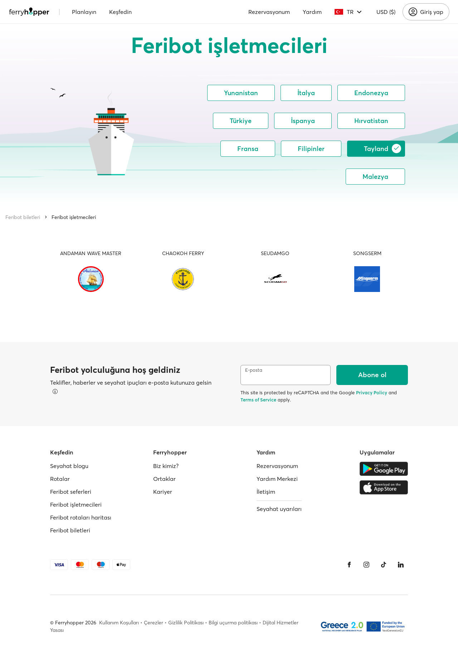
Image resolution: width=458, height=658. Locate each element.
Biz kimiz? (166, 465)
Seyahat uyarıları (279, 508)
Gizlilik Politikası (186, 622)
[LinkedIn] (401, 564)
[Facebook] (349, 564)
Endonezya (371, 93)
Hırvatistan (371, 121)
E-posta (253, 370)
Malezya (375, 176)
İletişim (266, 491)
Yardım (312, 11)
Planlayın (84, 11)
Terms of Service (258, 400)
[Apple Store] (384, 487)
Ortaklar (164, 478)
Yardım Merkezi (277, 478)
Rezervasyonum (269, 11)
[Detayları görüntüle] (55, 391)
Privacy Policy (371, 392)
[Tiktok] (383, 564)
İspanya (303, 121)
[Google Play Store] (384, 469)
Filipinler (311, 149)
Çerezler (153, 622)
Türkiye (241, 121)
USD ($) (385, 11)
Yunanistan (241, 93)
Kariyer (162, 491)
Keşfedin (120, 11)
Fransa (247, 149)
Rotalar (60, 478)
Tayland (382, 148)
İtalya (306, 93)
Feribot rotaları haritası (80, 517)
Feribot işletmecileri (74, 217)
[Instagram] (366, 564)
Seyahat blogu (69, 465)
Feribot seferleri (70, 491)
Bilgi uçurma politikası (233, 622)
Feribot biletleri (22, 217)
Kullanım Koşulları (119, 622)
